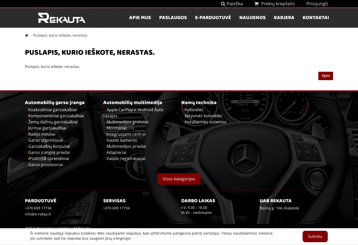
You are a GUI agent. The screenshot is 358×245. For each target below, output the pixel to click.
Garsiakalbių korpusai (49, 146)
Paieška (232, 4)
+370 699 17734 (116, 208)
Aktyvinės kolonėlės (203, 116)
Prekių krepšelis (274, 4)
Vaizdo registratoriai (126, 158)
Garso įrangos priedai (49, 152)
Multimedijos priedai (126, 146)
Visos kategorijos (179, 179)
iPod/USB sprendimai (48, 158)
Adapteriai (116, 152)
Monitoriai (116, 128)
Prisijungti (317, 4)
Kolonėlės (194, 109)
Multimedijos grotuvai (127, 122)
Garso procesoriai (45, 164)
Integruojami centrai (126, 134)
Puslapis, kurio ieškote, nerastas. (60, 35)
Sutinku (315, 236)
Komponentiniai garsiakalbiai (56, 116)
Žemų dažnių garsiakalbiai (53, 122)
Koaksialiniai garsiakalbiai (52, 109)
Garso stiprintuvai (45, 140)
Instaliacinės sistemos (206, 122)
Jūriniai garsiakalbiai (47, 128)
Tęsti (326, 76)
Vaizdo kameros (122, 140)
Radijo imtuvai (41, 134)
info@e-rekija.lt (38, 214)
